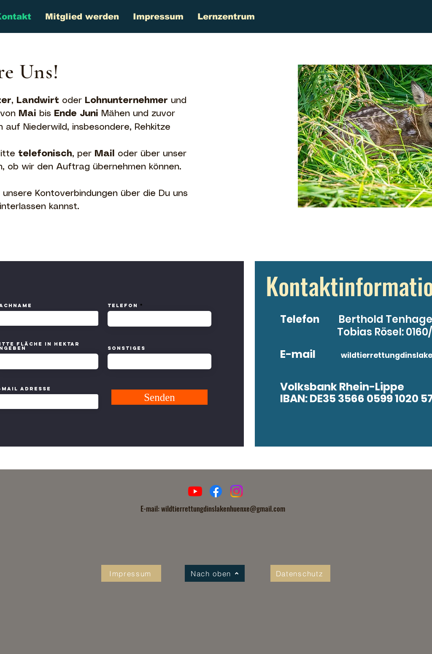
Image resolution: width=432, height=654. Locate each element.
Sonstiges (127, 348)
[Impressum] (131, 573)
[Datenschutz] (300, 573)
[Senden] (159, 397)
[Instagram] (236, 491)
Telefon (123, 305)
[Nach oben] (215, 573)
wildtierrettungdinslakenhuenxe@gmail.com (223, 508)
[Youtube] (195, 491)
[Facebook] (216, 491)
